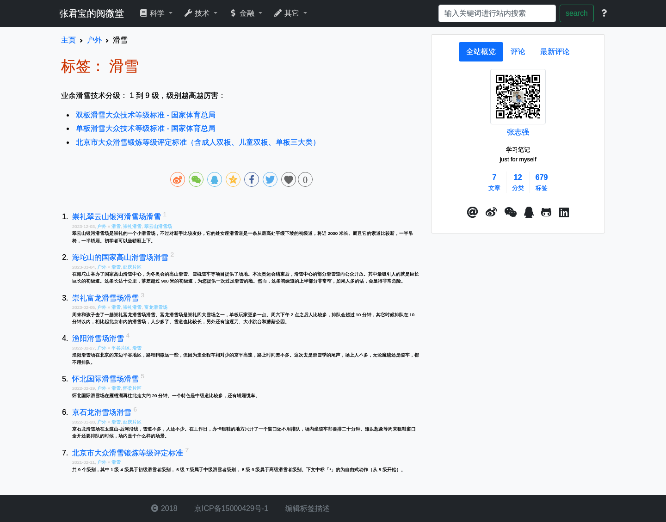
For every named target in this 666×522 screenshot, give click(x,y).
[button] (472, 212)
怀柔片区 (132, 388)
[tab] (481, 51)
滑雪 (116, 226)
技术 (198, 13)
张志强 (518, 132)
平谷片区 (120, 347)
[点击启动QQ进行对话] (528, 212)
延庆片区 (132, 267)
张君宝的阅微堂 (91, 13)
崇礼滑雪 (132, 226)
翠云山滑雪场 (158, 226)
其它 (287, 13)
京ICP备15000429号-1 (230, 508)
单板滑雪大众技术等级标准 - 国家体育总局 (146, 128)
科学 (153, 13)
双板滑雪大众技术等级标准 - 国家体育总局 (146, 115)
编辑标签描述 (306, 508)
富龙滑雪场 (155, 307)
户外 (102, 226)
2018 (164, 508)
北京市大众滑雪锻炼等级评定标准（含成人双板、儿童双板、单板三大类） (198, 142)
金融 (242, 13)
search (577, 13)
